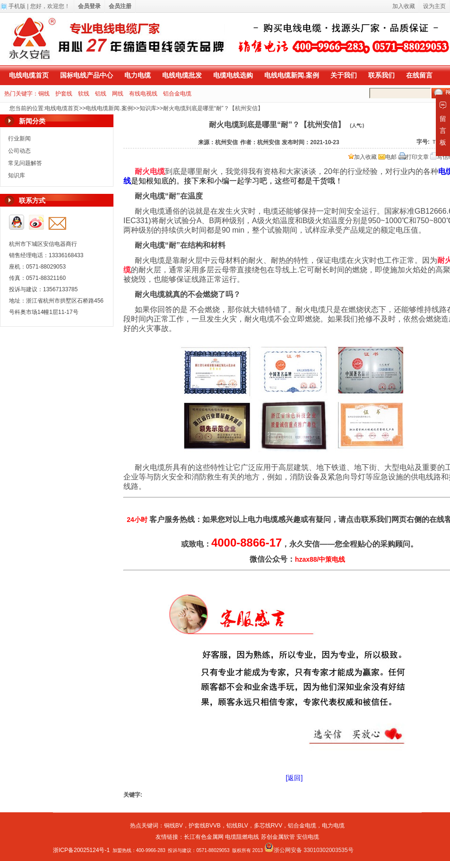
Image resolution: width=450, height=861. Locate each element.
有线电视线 (143, 93)
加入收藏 (362, 157)
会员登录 (89, 6)
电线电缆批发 (182, 75)
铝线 (100, 93)
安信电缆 (307, 837)
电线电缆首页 (29, 75)
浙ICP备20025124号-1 (81, 850)
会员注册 (120, 6)
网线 (117, 93)
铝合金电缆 (177, 93)
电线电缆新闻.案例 (291, 75)
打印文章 (413, 157)
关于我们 (343, 75)
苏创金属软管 (278, 837)
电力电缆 (137, 75)
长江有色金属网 (204, 837)
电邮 (387, 157)
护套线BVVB (205, 825)
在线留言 (419, 75)
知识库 (147, 108)
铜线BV (173, 825)
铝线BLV (237, 825)
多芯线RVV (268, 825)
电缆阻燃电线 (242, 837)
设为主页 (434, 6)
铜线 (44, 93)
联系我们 (381, 75)
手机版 (17, 6)
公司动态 (19, 151)
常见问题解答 (25, 163)
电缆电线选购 (233, 75)
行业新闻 (19, 138)
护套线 (63, 93)
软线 (83, 93)
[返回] (294, 778)
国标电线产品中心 (86, 75)
